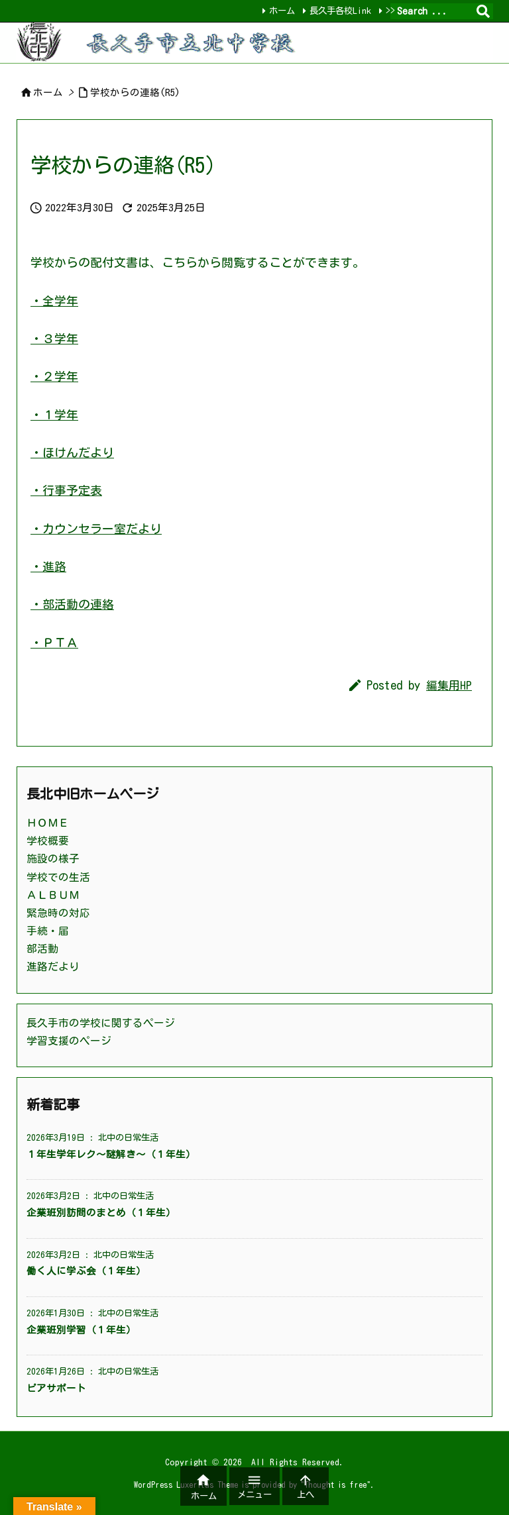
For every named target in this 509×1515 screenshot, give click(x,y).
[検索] (483, 11)
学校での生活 (58, 877)
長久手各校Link (340, 10)
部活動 (42, 948)
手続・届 (48, 930)
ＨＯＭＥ (48, 822)
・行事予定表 (66, 490)
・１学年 (54, 415)
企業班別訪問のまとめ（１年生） (101, 1213)
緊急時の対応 (58, 913)
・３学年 (54, 338)
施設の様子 (53, 858)
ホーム (282, 10)
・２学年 (54, 376)
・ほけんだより (72, 452)
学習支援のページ (69, 1040)
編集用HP (449, 685)
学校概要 (48, 840)
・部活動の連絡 (72, 604)
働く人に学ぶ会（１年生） (86, 1271)
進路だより (53, 966)
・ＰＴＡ (54, 643)
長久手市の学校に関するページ (101, 1023)
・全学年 (54, 301)
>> (390, 10)
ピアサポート (56, 1388)
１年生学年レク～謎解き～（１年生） (111, 1154)
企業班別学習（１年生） (81, 1330)
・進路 (48, 566)
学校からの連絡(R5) (135, 92)
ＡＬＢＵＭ (53, 895)
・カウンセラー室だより (96, 529)
